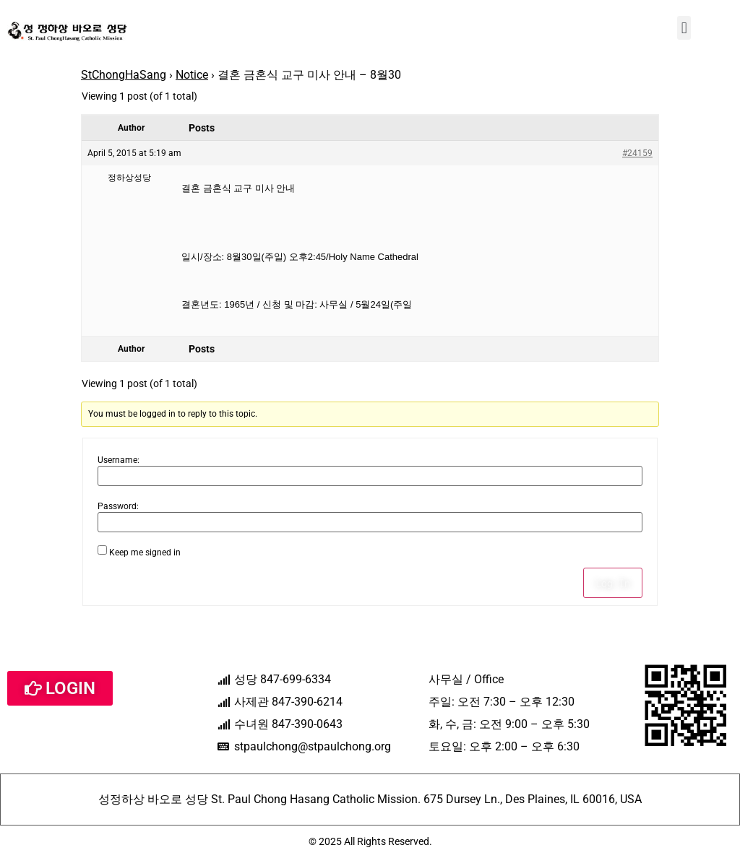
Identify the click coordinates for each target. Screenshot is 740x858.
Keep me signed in (145, 552)
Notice (192, 75)
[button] (684, 28)
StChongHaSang (123, 75)
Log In (612, 583)
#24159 (637, 153)
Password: (118, 506)
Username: (118, 460)
